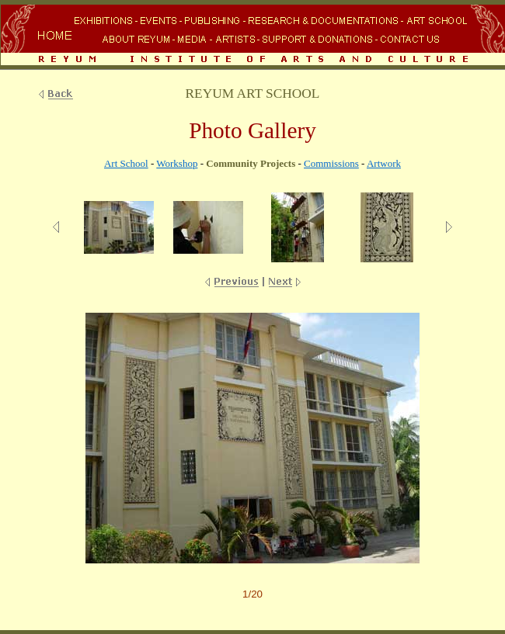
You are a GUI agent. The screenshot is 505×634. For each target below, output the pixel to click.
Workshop (176, 163)
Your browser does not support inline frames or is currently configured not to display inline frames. (252, 36)
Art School (126, 163)
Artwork (384, 163)
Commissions (331, 163)
